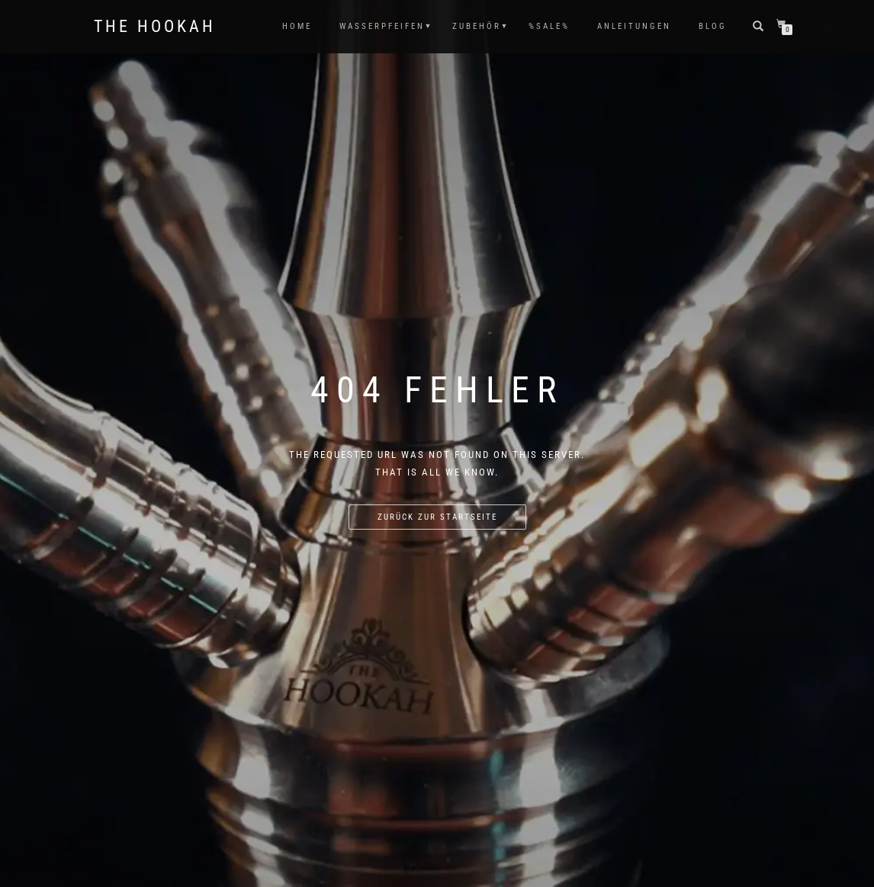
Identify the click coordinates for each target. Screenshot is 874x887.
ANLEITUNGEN (634, 26)
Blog (713, 26)
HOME (297, 26)
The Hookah (155, 27)
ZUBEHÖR (476, 26)
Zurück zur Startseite (437, 517)
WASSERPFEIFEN (382, 26)
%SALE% (549, 26)
